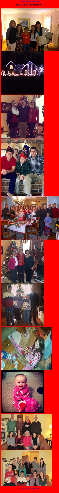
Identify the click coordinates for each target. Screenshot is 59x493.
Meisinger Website (35, 1)
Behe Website (26, 1)
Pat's (20, 1)
